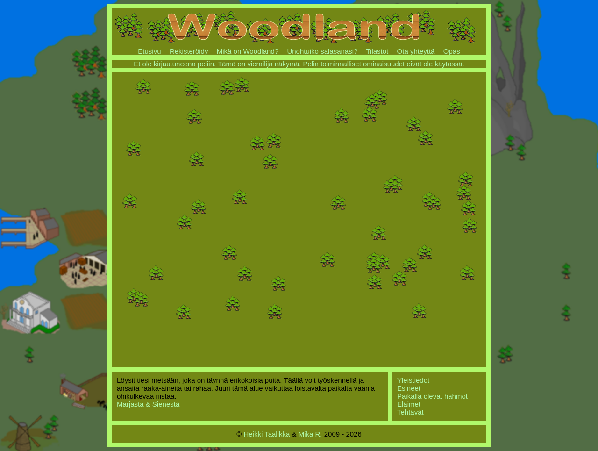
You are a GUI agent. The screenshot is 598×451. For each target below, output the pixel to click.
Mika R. (310, 434)
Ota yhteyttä (416, 51)
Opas (451, 51)
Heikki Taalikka (266, 434)
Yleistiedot (413, 380)
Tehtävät (410, 412)
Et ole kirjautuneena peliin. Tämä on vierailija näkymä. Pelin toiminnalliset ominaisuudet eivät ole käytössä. (299, 64)
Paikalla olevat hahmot (432, 396)
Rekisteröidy (189, 51)
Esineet (408, 388)
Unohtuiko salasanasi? (322, 51)
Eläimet (408, 404)
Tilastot (377, 51)
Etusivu (149, 51)
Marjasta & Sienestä (148, 404)
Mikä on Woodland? (247, 51)
